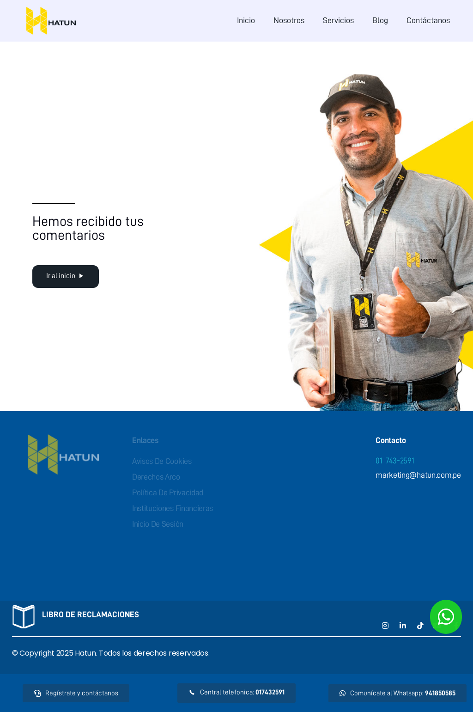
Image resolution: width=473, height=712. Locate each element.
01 (395, 460)
